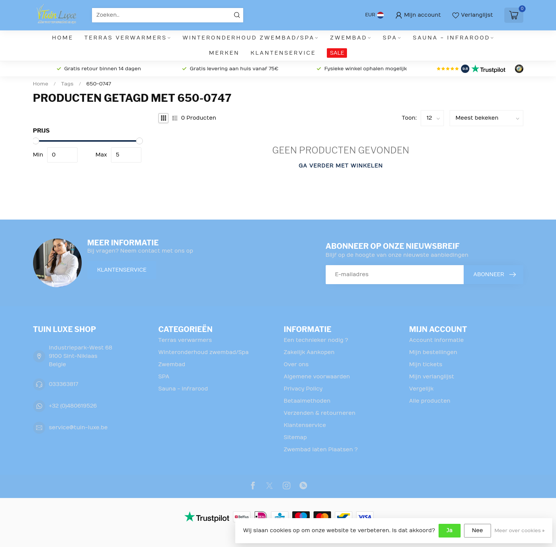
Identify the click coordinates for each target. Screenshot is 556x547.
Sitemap (295, 437)
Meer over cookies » (519, 530)
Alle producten (430, 401)
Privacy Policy (303, 389)
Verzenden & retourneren (320, 413)
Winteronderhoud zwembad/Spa (248, 38)
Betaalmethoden (307, 401)
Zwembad (348, 38)
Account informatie (436, 340)
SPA (390, 38)
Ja (450, 530)
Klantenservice (283, 53)
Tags (67, 84)
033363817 (63, 384)
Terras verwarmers (125, 38)
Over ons (296, 364)
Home (62, 38)
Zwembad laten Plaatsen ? (321, 449)
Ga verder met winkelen (341, 166)
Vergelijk (421, 389)
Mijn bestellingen (433, 352)
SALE (337, 53)
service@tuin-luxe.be (78, 427)
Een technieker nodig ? (316, 340)
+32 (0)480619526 (73, 406)
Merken (224, 53)
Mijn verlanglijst (431, 376)
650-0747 (98, 84)
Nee (477, 530)
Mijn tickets (425, 364)
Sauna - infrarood (451, 38)
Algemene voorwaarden (317, 376)
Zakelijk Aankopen (309, 352)
